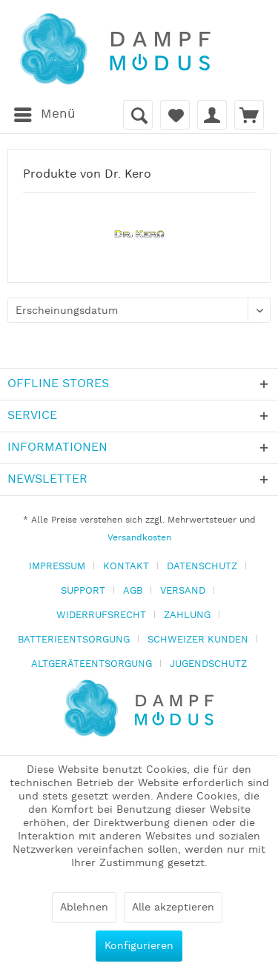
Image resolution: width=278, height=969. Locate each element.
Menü (45, 112)
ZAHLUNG (187, 615)
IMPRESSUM (57, 566)
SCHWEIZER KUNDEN (198, 640)
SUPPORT (83, 591)
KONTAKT (126, 566)
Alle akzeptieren (173, 907)
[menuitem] (44, 115)
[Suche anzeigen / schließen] (138, 115)
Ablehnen (84, 907)
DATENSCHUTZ (202, 566)
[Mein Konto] (212, 115)
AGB (132, 591)
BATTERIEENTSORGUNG (74, 640)
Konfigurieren (139, 946)
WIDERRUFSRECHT (101, 615)
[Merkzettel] (175, 115)
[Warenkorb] (249, 115)
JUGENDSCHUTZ (208, 664)
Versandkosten (139, 537)
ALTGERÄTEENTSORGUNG (91, 664)
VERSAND (182, 591)
